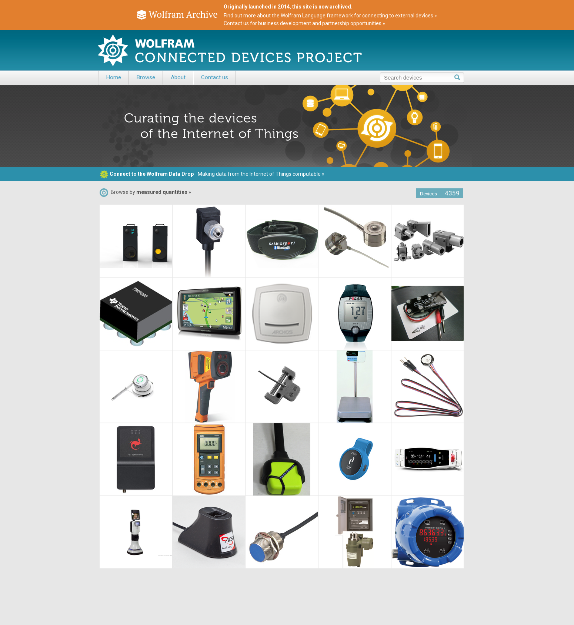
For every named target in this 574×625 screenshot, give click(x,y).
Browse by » (145, 192)
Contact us (214, 77)
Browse (146, 77)
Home (113, 77)
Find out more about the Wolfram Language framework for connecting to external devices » (330, 16)
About (178, 77)
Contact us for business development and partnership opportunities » (304, 23)
